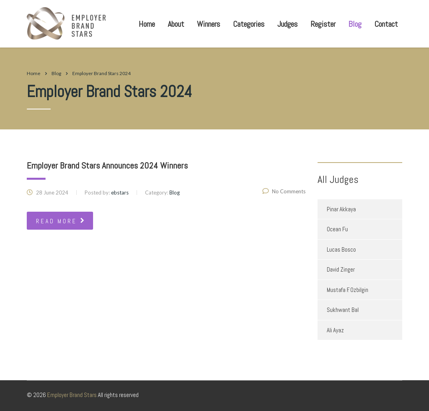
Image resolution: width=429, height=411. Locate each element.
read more (61, 221)
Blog (354, 24)
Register (323, 24)
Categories (248, 24)
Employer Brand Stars (72, 395)
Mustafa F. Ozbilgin (347, 290)
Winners (208, 24)
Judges (287, 24)
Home (147, 24)
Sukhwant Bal (343, 310)
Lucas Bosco (341, 249)
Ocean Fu (337, 229)
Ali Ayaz (335, 330)
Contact (386, 24)
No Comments (284, 191)
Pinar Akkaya (341, 209)
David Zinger (341, 269)
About (176, 24)
